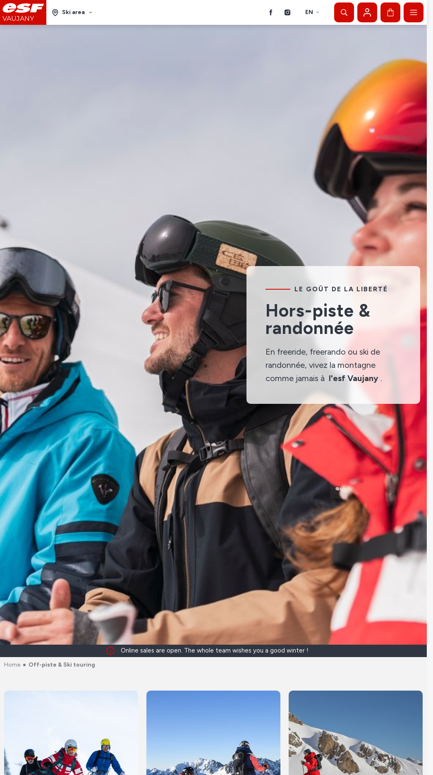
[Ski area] (72, 12)
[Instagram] (287, 12)
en (312, 12)
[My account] (367, 12)
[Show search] (344, 12)
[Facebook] (271, 12)
